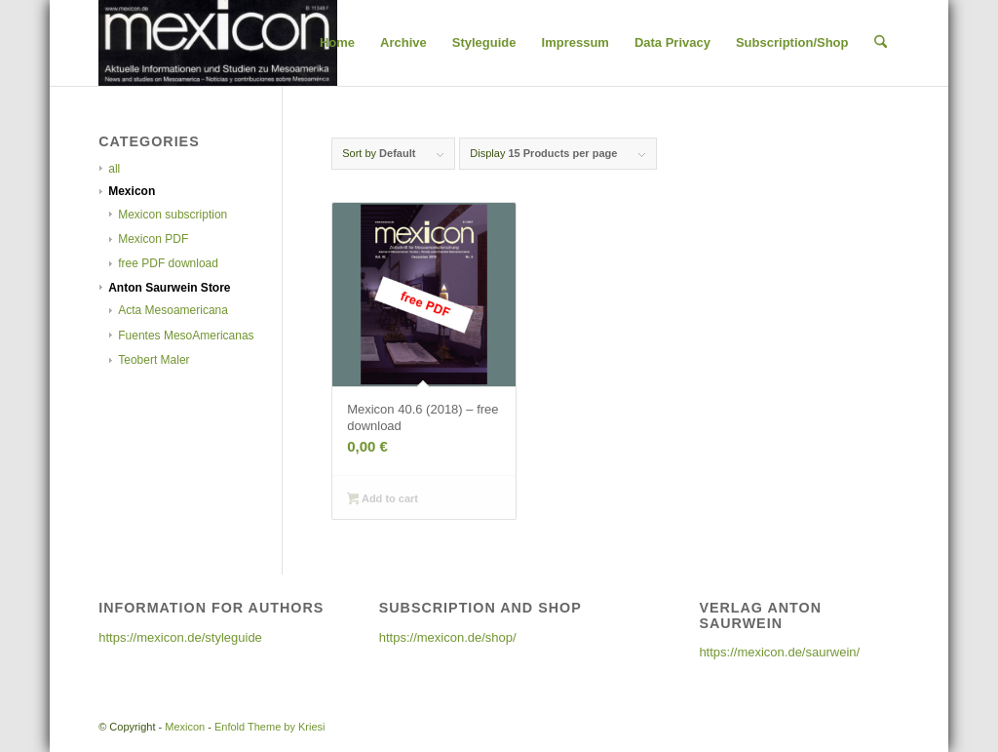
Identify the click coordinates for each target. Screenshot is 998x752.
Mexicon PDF (153, 239)
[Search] (881, 43)
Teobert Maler (153, 360)
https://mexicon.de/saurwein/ (779, 652)
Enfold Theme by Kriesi (270, 726)
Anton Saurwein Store (169, 288)
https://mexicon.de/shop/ (448, 637)
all (114, 169)
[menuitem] (337, 43)
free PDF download (168, 263)
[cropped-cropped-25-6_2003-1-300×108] (217, 43)
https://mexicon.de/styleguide (180, 637)
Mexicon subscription (172, 214)
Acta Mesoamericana (173, 310)
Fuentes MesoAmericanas (185, 335)
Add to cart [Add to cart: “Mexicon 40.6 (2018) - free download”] (382, 500)
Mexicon (131, 191)
